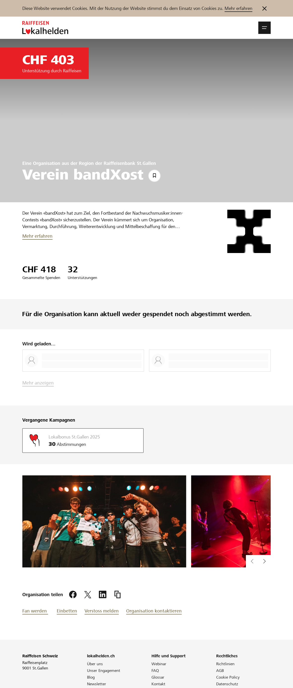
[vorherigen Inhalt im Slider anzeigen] (264, 561)
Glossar (157, 677)
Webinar (158, 664)
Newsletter (96, 684)
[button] (264, 28)
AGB (220, 670)
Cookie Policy (228, 677)
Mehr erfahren (238, 8)
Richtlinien (225, 664)
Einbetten (67, 610)
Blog (91, 677)
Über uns (95, 664)
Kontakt (158, 684)
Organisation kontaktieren (154, 610)
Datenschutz (227, 684)
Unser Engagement (103, 670)
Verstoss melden (102, 610)
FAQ (155, 670)
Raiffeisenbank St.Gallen (130, 163)
